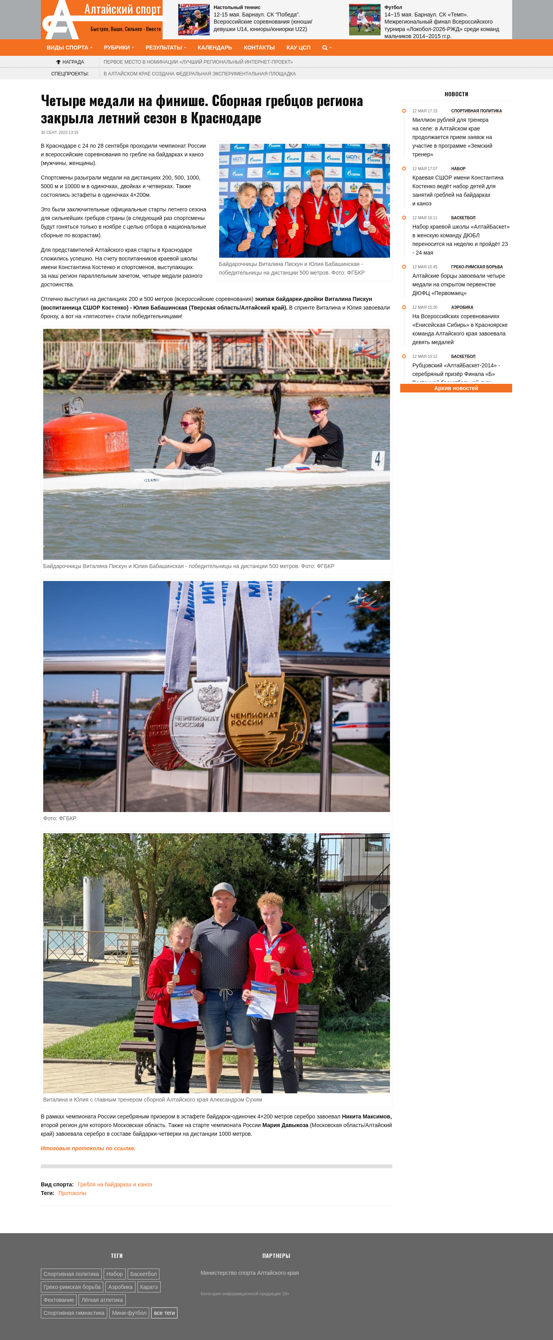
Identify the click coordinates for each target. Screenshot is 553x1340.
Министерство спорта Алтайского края (250, 1273)
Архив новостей (456, 388)
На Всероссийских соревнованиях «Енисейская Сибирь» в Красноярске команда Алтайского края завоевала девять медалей (460, 329)
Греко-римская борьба (72, 1287)
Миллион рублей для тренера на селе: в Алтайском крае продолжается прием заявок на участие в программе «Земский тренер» (452, 137)
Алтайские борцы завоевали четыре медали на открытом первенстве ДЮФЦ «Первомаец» (458, 284)
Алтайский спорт (122, 8)
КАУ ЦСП (299, 47)
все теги (164, 1313)
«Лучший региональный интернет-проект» (198, 62)
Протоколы (72, 1193)
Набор (114, 1274)
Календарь (215, 47)
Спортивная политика (71, 1274)
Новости (456, 94)
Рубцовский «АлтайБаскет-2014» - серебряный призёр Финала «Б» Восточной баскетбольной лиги (456, 374)
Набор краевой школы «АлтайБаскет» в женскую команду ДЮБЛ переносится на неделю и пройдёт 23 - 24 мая (461, 240)
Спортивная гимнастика (74, 1313)
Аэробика (120, 1287)
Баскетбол (143, 1274)
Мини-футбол (129, 1313)
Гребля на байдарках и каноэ (115, 1184)
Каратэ (149, 1287)
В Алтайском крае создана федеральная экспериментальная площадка (200, 74)
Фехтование (59, 1300)
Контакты (259, 47)
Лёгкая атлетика (102, 1300)
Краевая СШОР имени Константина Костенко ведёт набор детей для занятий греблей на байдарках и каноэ (458, 190)
